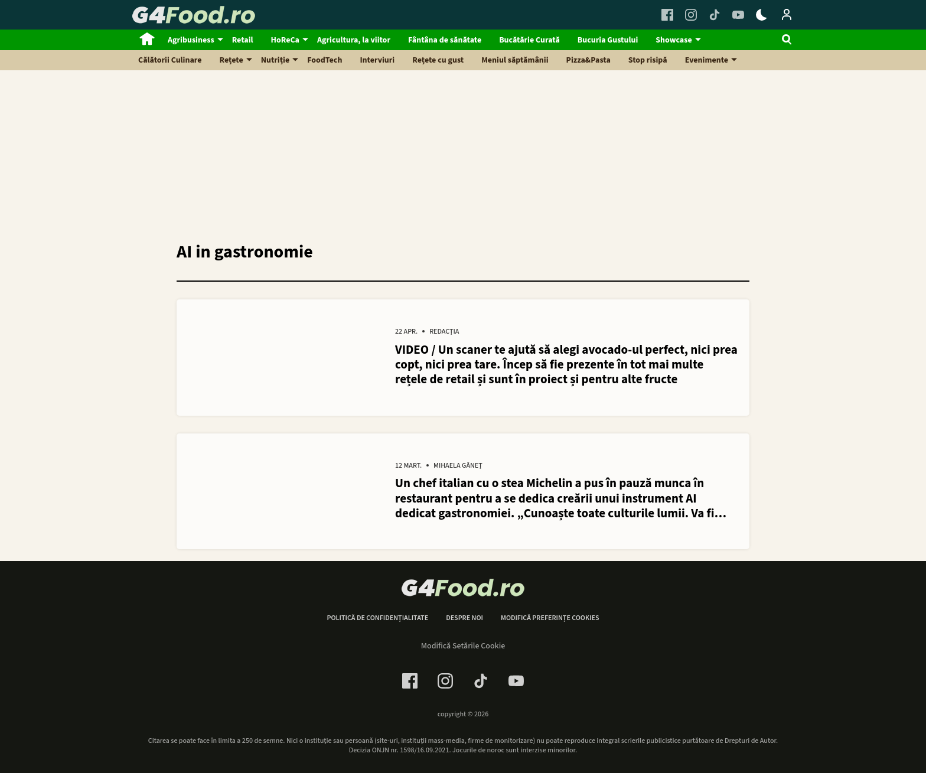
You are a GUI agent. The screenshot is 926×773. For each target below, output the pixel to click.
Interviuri (377, 60)
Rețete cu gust (438, 60)
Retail (242, 40)
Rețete (231, 60)
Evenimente (706, 60)
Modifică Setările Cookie (463, 646)
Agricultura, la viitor (353, 40)
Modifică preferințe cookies (550, 619)
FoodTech (324, 60)
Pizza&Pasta (588, 60)
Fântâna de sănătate (444, 40)
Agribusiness (191, 40)
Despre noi (464, 619)
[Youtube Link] (738, 15)
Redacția (444, 332)
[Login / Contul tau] (787, 15)
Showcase (674, 40)
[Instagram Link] (691, 15)
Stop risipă (647, 60)
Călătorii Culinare (170, 60)
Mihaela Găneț (457, 466)
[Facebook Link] (667, 15)
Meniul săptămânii (514, 60)
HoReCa (285, 40)
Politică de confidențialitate (377, 619)
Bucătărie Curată (529, 40)
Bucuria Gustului (608, 40)
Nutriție (275, 60)
